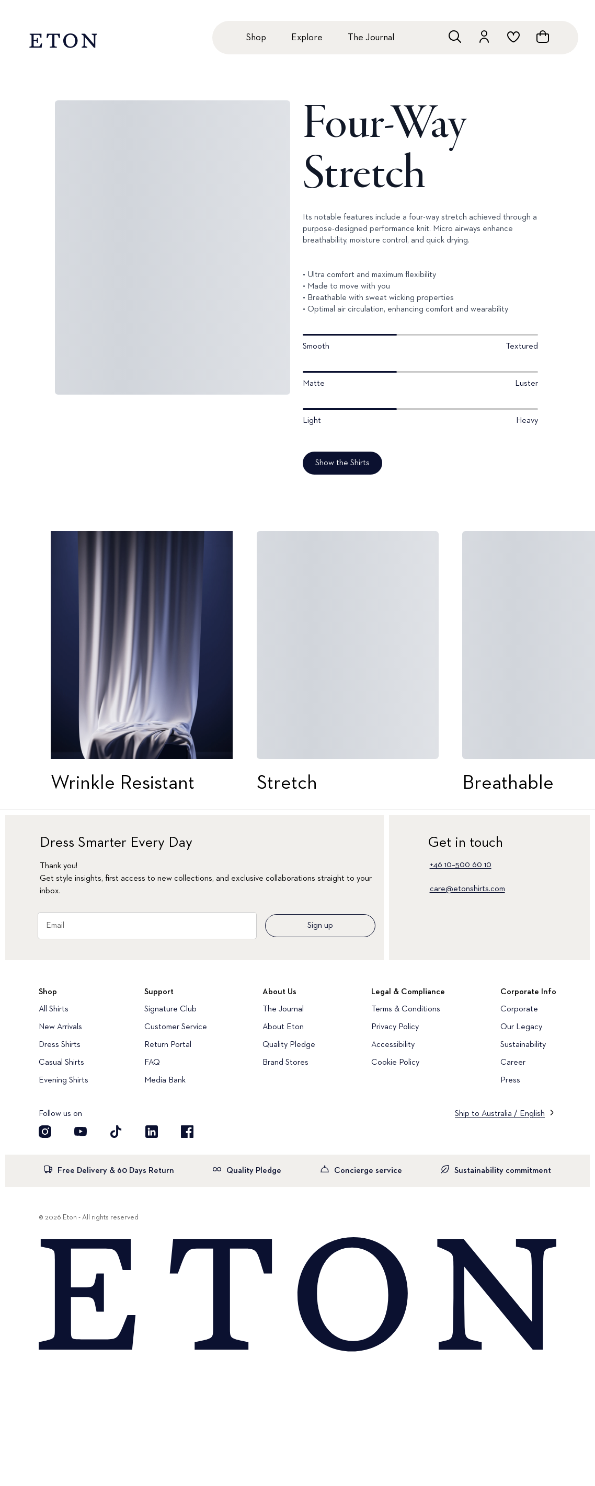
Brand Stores (285, 1062)
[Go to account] (484, 36)
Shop (256, 37)
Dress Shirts (60, 1045)
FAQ (152, 1062)
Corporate (519, 1009)
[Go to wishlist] (513, 36)
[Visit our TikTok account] (116, 1131)
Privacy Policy (395, 1027)
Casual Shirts (61, 1062)
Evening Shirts (63, 1080)
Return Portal (167, 1045)
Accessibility (393, 1045)
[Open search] (455, 36)
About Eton (283, 1027)
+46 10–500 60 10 (460, 865)
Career (512, 1062)
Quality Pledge (288, 1045)
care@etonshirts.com (467, 889)
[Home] (297, 1295)
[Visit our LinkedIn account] (151, 1131)
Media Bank (165, 1080)
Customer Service (175, 1027)
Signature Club (170, 1009)
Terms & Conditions (405, 1009)
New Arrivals (60, 1027)
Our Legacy (521, 1027)
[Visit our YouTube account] (80, 1131)
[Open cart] (542, 36)
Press (510, 1080)
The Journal (371, 37)
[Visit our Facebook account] (187, 1131)
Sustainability (523, 1045)
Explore (307, 37)
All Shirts (53, 1009)
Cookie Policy (395, 1062)
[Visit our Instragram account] (45, 1131)
